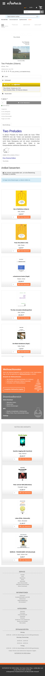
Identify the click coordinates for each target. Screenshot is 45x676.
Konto (22, 579)
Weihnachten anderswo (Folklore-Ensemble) (19, 381)
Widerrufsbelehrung (22, 600)
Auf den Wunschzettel (6, 116)
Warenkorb (22, 578)
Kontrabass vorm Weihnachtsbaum (16, 383)
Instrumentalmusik (22, 614)
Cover (5, 76)
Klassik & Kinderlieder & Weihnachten (17, 411)
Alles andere (22, 623)
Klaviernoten (10, 404)
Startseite (22, 611)
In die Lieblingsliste (5, 111)
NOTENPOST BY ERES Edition (23, 653)
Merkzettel (22, 581)
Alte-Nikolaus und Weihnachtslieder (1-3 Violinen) (20, 379)
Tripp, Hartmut (22, 453)
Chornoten (22, 613)
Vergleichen (4, 109)
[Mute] (15, 85)
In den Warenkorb (24, 102)
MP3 (4, 408)
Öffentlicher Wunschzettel (22, 584)
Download (22, 616)
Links (22, 576)
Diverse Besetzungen (12, 406)
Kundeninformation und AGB (22, 597)
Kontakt (22, 574)
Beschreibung (6, 125)
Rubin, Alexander (22, 521)
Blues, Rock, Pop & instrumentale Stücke (18, 413)
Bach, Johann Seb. (22, 554)
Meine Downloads (22, 586)
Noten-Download (8, 399)
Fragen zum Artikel (5, 118)
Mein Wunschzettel (22, 583)
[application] (21, 84)
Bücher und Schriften (22, 621)
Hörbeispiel (21, 86)
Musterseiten (7, 93)
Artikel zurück (15, 24)
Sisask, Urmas (21, 279)
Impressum (22, 595)
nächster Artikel (37, 24)
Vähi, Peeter (21, 245)
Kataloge (5, 415)
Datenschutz (22, 598)
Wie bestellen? (22, 602)
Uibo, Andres (21, 211)
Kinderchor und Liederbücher (22, 619)
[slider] (9, 84)
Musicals (22, 618)
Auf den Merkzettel (5, 114)
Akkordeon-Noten (11, 402)
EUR (31, 7)
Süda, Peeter (21, 346)
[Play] (4, 85)
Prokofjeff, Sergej (22, 487)
